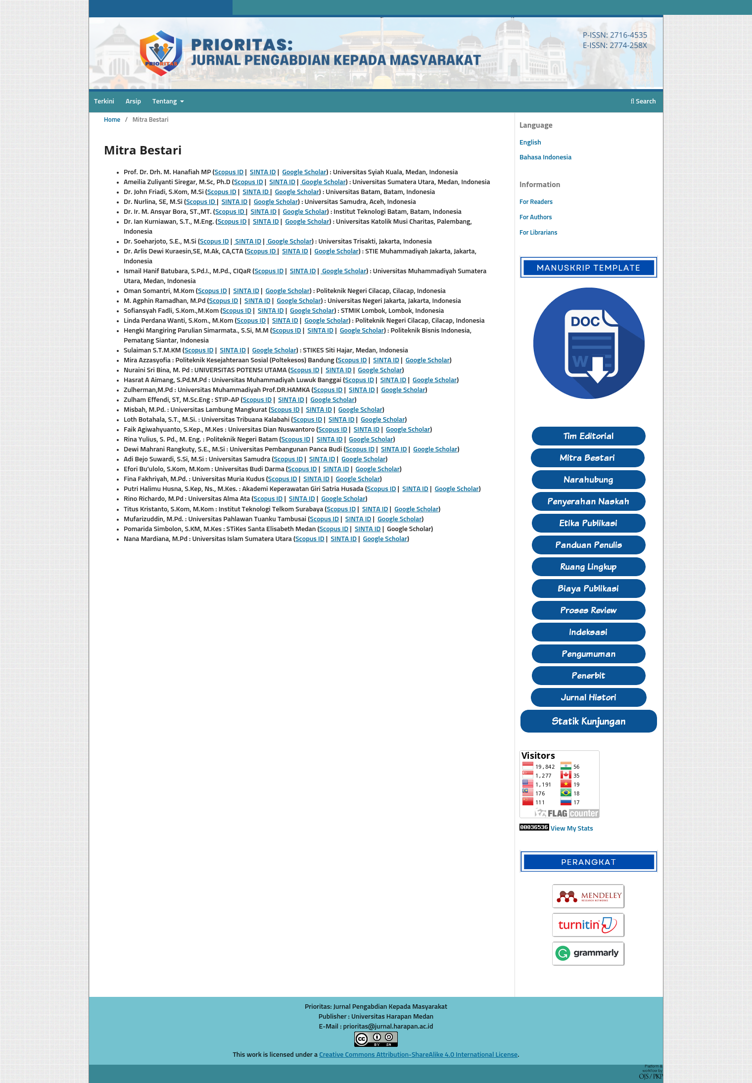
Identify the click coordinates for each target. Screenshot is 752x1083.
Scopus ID (229, 172)
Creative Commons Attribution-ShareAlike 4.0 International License (418, 1054)
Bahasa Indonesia (545, 157)
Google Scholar (304, 172)
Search (643, 101)
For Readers (536, 202)
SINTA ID (263, 172)
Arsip (133, 101)
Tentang (165, 101)
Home (112, 120)
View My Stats (572, 828)
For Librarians (538, 233)
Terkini (104, 101)
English (530, 142)
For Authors (535, 217)
